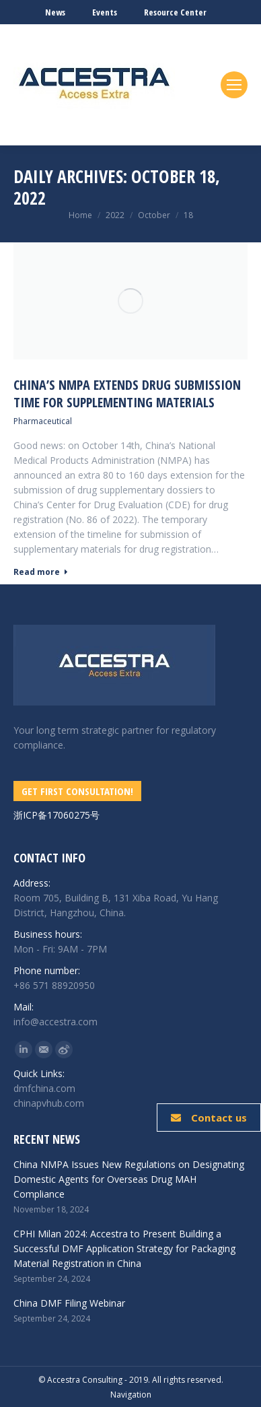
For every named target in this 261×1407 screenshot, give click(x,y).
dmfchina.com (44, 1088)
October (154, 215)
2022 (115, 215)
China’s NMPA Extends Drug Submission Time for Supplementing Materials (127, 393)
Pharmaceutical (42, 421)
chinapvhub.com (48, 1103)
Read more (40, 572)
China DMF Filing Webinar (69, 1303)
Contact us (209, 1117)
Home (80, 215)
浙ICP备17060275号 (56, 815)
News (55, 12)
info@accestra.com (55, 1021)
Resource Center (175, 12)
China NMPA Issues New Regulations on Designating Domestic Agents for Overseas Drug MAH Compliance (128, 1179)
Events (104, 12)
